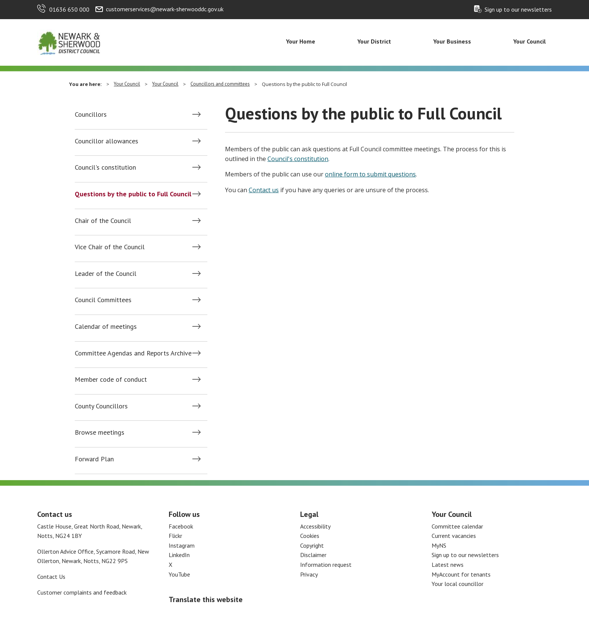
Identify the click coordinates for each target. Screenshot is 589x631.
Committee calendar (457, 526)
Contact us (264, 190)
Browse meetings (99, 432)
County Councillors (101, 406)
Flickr (175, 535)
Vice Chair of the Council (110, 247)
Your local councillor (457, 583)
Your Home (300, 41)
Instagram (182, 545)
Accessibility (315, 526)
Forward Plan (94, 459)
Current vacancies (454, 535)
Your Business (452, 41)
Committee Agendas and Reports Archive (133, 353)
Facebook (181, 526)
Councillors (91, 114)
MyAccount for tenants (461, 574)
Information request (326, 564)
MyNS (439, 545)
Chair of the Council (103, 221)
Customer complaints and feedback (82, 592)
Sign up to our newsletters (518, 9)
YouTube (179, 574)
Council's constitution (105, 167)
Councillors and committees (220, 84)
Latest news (448, 564)
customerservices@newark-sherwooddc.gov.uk (165, 9)
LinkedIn (179, 555)
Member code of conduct (111, 379)
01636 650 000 (69, 9)
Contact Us (51, 576)
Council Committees (103, 300)
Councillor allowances (106, 141)
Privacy (309, 574)
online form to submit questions (370, 174)
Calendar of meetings (106, 326)
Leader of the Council (105, 274)
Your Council (529, 41)
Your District (374, 41)
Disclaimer (313, 555)
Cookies (309, 535)
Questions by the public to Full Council (133, 194)
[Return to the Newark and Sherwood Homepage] (69, 42)
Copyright (312, 545)
